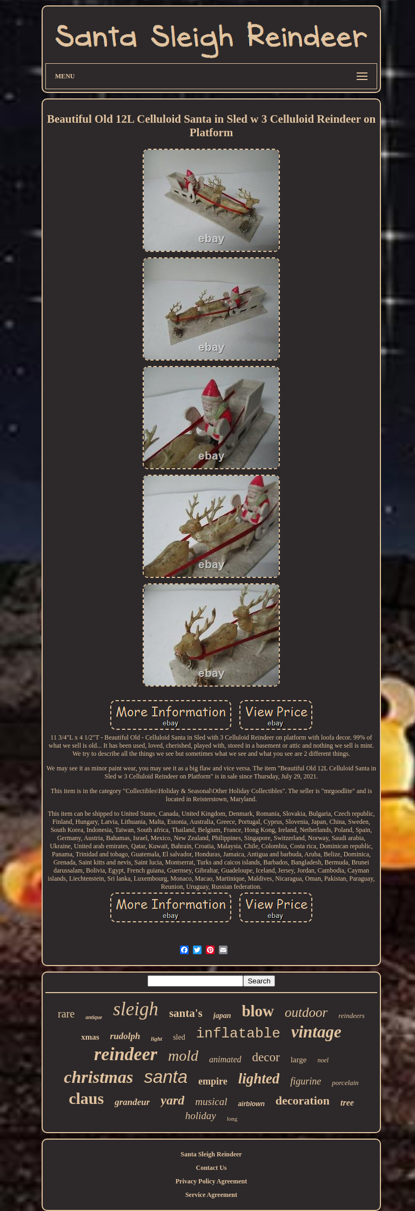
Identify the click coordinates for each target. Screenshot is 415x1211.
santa (166, 1077)
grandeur (132, 1102)
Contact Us (211, 1168)
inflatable (238, 1034)
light (156, 1038)
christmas (98, 1077)
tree (347, 1102)
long (232, 1118)
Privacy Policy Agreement (211, 1181)
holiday (200, 1115)
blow (258, 1011)
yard (172, 1100)
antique (93, 1017)
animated (225, 1059)
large (299, 1059)
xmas (90, 1037)
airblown (251, 1104)
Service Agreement (211, 1195)
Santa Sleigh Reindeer (211, 1154)
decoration (303, 1100)
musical (211, 1101)
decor (266, 1057)
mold (183, 1055)
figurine (305, 1081)
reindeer (125, 1054)
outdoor (306, 1012)
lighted (259, 1078)
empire (212, 1081)
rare (66, 1014)
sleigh (135, 1009)
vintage (316, 1031)
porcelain (345, 1083)
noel (323, 1060)
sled (179, 1037)
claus (86, 1098)
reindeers (351, 1016)
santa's (186, 1013)
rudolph (125, 1036)
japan (222, 1016)
